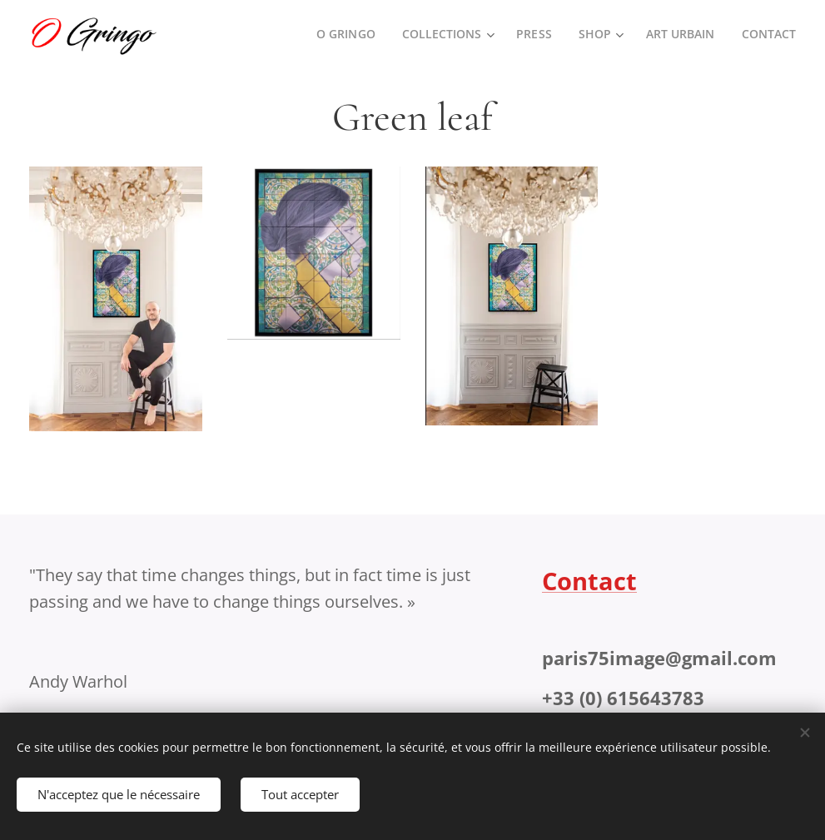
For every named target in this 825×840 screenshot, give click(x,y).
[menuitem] (342, 34)
